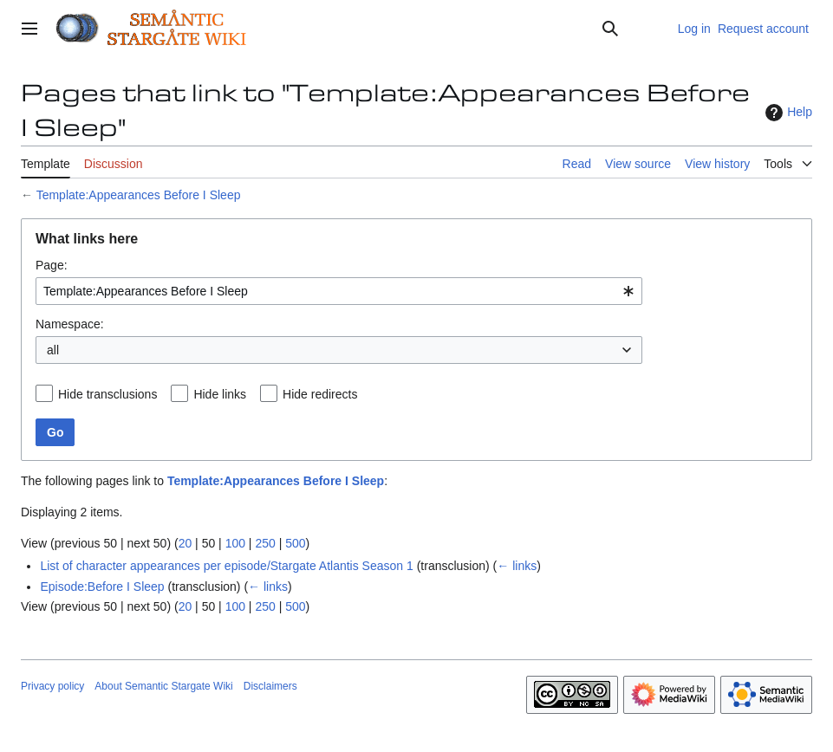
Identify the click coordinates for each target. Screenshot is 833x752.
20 (185, 543)
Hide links (219, 394)
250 (265, 543)
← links (517, 566)
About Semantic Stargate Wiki (163, 686)
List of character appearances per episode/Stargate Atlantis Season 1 (226, 566)
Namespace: (70, 324)
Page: (52, 265)
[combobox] (339, 291)
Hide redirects (320, 394)
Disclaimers (270, 686)
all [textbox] (53, 350)
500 (295, 543)
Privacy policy (52, 686)
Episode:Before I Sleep (102, 586)
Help (786, 112)
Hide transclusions (107, 394)
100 (235, 543)
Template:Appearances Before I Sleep (138, 195)
